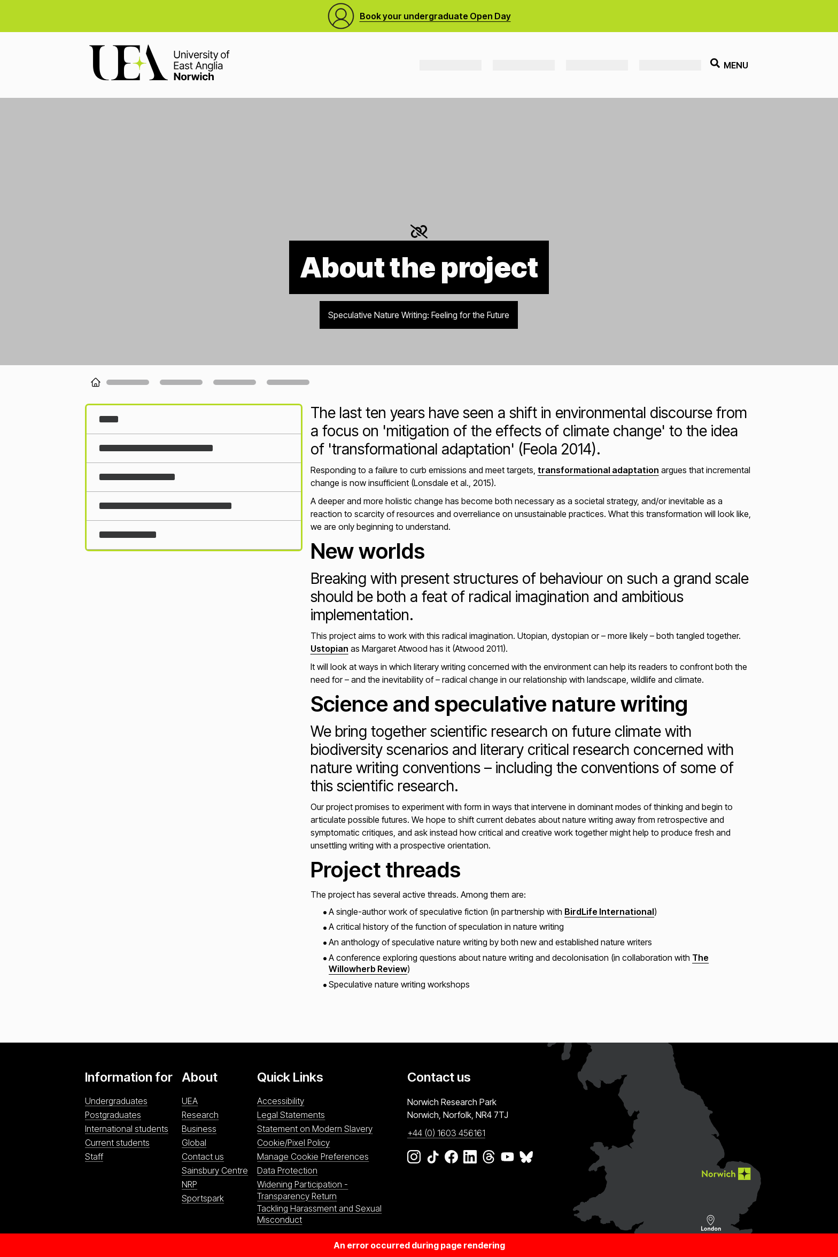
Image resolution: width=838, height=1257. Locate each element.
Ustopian (329, 648)
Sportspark (203, 1198)
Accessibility (280, 1101)
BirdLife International (609, 911)
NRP (189, 1184)
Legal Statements (291, 1114)
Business (199, 1128)
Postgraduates (113, 1114)
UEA (190, 1101)
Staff (94, 1156)
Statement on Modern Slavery (315, 1128)
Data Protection (287, 1170)
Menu (729, 65)
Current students (117, 1142)
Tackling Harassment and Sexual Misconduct (319, 1214)
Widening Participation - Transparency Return (302, 1190)
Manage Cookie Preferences (313, 1156)
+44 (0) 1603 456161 (446, 1133)
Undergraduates (116, 1101)
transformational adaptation (598, 470)
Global (194, 1142)
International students (126, 1128)
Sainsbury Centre (215, 1170)
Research (200, 1114)
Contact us (203, 1156)
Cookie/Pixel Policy (293, 1142)
